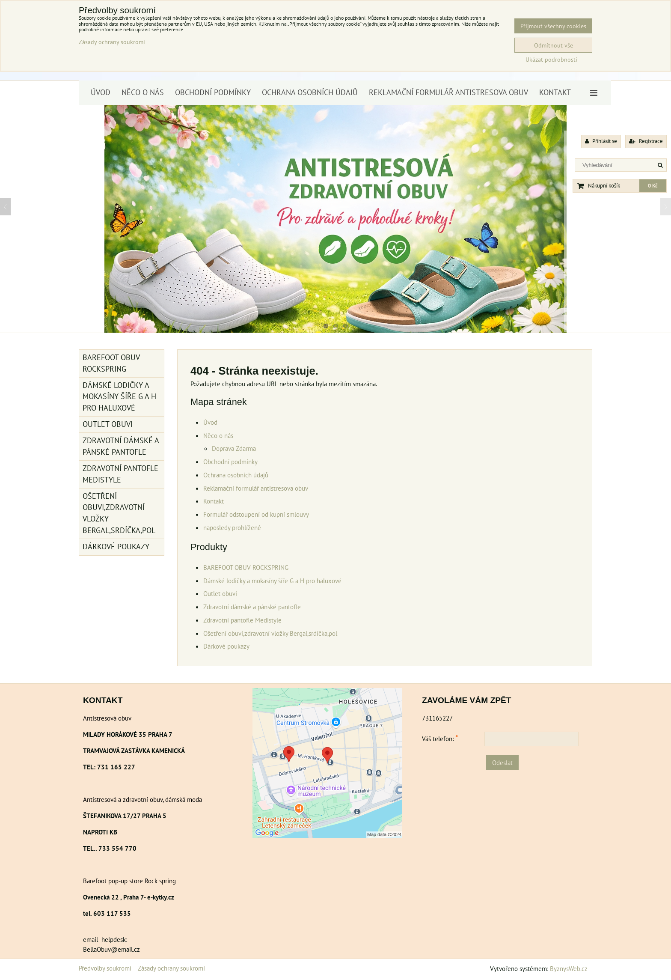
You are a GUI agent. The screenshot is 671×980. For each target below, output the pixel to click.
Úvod (100, 92)
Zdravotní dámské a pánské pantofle (252, 606)
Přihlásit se (601, 141)
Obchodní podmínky (213, 92)
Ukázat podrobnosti (551, 59)
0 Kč (653, 185)
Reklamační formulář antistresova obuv (448, 92)
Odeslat (502, 762)
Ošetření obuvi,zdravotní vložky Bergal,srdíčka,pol (270, 633)
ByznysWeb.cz (569, 968)
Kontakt (555, 92)
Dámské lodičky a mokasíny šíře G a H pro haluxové (272, 580)
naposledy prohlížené (232, 527)
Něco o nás (143, 92)
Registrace (646, 141)
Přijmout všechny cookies (553, 26)
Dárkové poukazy (226, 646)
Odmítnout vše (553, 45)
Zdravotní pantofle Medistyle (242, 620)
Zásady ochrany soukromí (171, 968)
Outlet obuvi (220, 593)
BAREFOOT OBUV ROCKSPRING (245, 567)
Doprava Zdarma (234, 448)
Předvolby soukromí (105, 968)
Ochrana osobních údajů (310, 92)
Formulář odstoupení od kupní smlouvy (256, 514)
